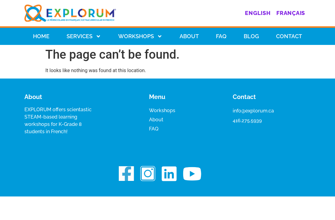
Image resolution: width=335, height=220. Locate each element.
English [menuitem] (257, 13)
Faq (221, 36)
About (189, 36)
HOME (41, 36)
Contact (289, 36)
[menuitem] (257, 13)
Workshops (140, 36)
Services (84, 36)
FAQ (153, 129)
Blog (251, 36)
